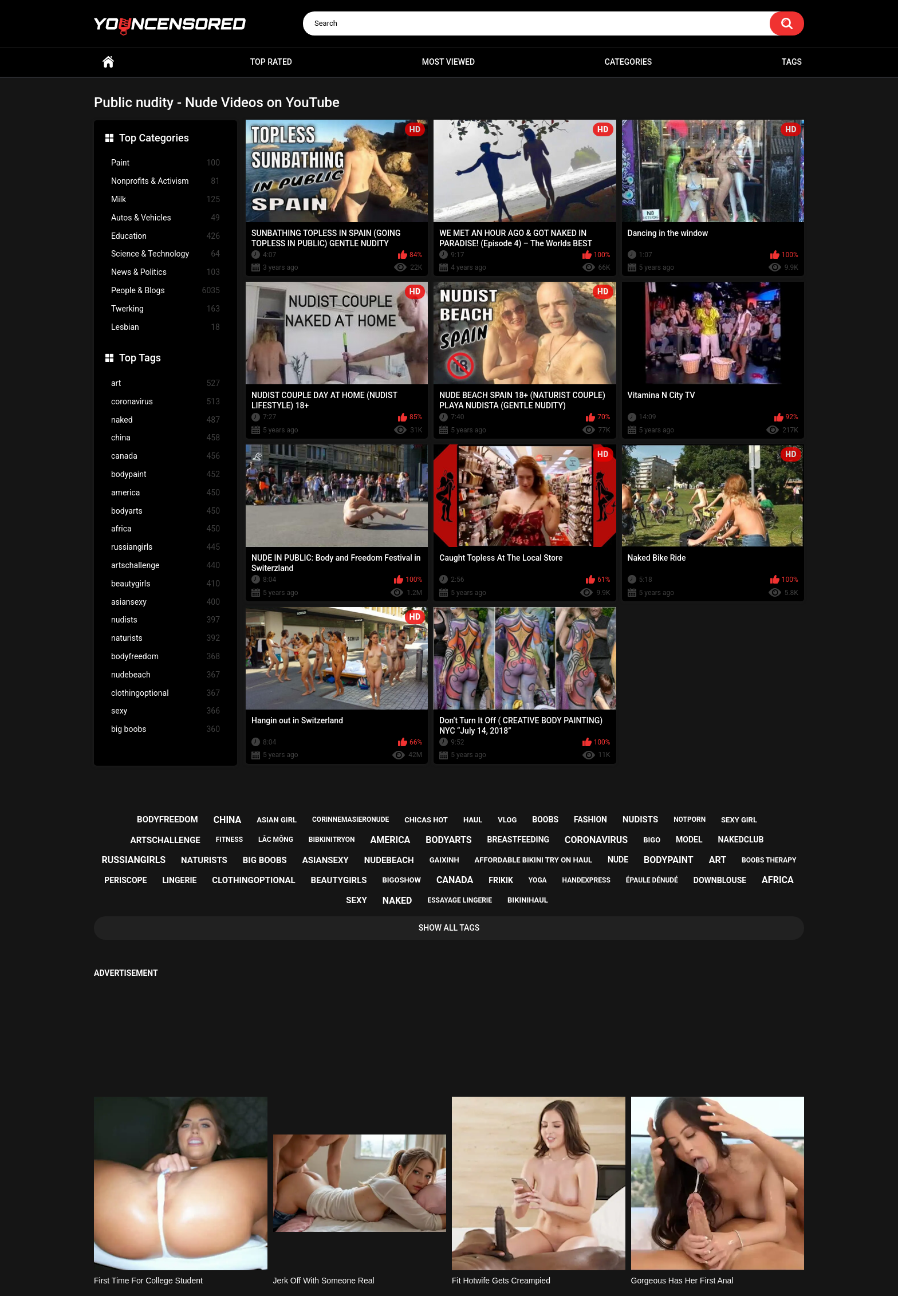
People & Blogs (165, 291)
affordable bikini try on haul (534, 860)
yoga (538, 880)
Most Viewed (448, 61)
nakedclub (740, 839)
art (165, 383)
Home (108, 62)
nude (618, 859)
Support (433, 1242)
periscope (125, 880)
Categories (628, 61)
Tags (792, 61)
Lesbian (165, 327)
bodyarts (165, 511)
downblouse (720, 880)
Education (165, 236)
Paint (165, 163)
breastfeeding (518, 839)
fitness (229, 840)
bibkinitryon (332, 840)
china (165, 438)
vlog (507, 820)
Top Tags (140, 358)
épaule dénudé (652, 880)
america (165, 493)
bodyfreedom (165, 656)
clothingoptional (165, 693)
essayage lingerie (459, 900)
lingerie (179, 880)
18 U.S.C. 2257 (506, 1242)
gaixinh (444, 860)
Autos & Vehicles (165, 218)
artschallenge (165, 565)
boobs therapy (769, 860)
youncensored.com (437, 1274)
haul (473, 820)
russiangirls (165, 547)
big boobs (165, 729)
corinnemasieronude (350, 820)
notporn (690, 820)
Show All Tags (449, 927)
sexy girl (739, 820)
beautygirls (165, 584)
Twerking (165, 309)
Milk (165, 199)
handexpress (586, 880)
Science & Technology (165, 254)
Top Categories (154, 138)
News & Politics (165, 272)
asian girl (277, 820)
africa (165, 529)
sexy (165, 711)
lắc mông (275, 840)
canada (165, 456)
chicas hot (426, 820)
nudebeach (165, 675)
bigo (651, 840)
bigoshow (401, 880)
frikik (501, 880)
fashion (590, 819)
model (689, 839)
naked (165, 420)
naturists (165, 638)
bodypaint (165, 474)
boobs (545, 819)
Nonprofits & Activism (165, 181)
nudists (165, 620)
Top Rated (271, 61)
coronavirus (165, 402)
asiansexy (165, 602)
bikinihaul (527, 900)
